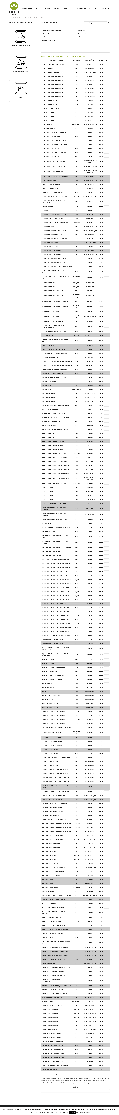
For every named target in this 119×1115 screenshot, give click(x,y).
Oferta (47, 8)
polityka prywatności (82, 8)
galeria (56, 8)
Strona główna (26, 8)
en (108, 8)
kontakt (67, 8)
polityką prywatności (96, 1083)
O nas (38, 8)
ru (103, 8)
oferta (23, 17)
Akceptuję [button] (72, 1112)
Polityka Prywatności (83, 1112)
